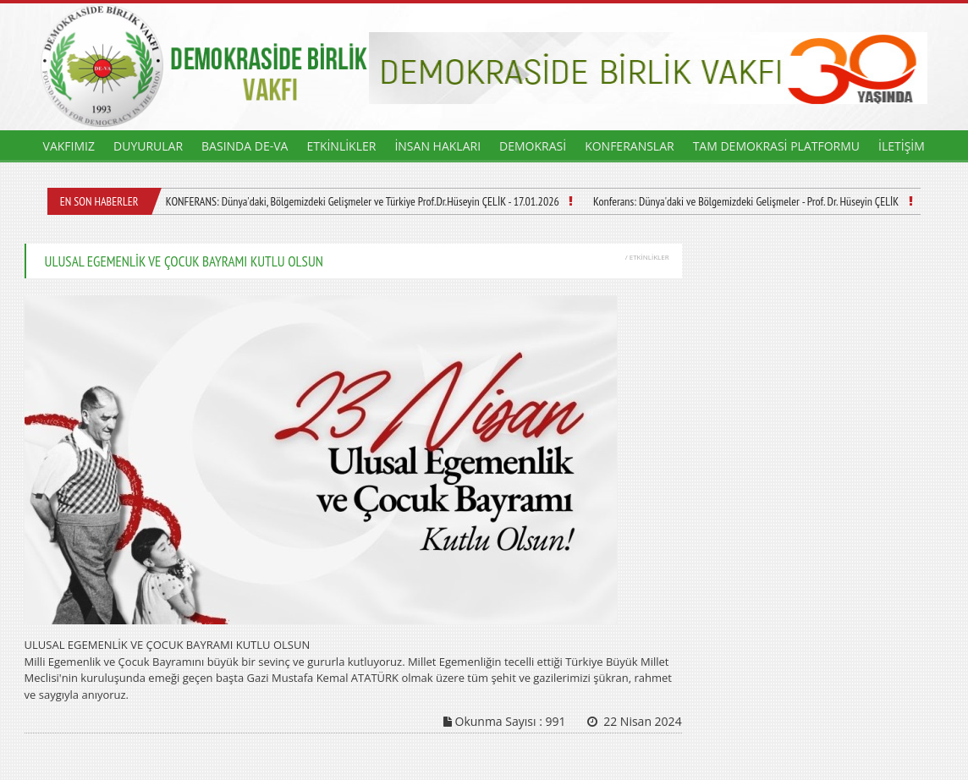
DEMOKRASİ (532, 146)
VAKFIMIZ (69, 146)
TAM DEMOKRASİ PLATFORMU (776, 146)
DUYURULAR (148, 146)
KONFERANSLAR (629, 146)
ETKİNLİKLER (341, 146)
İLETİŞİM (901, 146)
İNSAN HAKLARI (437, 146)
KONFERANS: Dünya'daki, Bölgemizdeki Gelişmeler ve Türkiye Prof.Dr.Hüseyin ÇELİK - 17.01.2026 (362, 201)
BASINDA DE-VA (244, 146)
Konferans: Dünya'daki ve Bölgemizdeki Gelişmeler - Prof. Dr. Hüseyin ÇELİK (746, 201)
